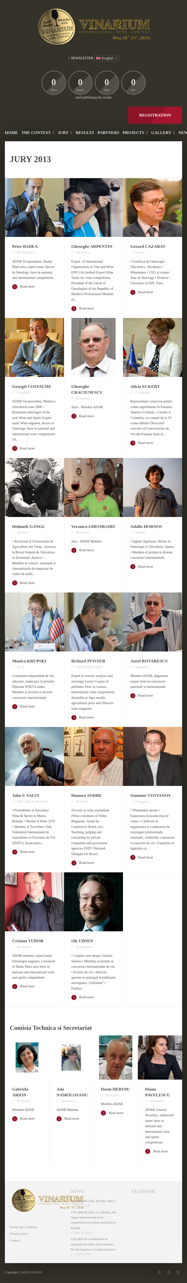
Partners (108, 132)
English (104, 58)
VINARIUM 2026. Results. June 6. (93, 1201)
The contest (36, 132)
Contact (15, 1240)
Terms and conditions (23, 1227)
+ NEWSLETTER (80, 58)
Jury (63, 132)
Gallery (161, 132)
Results (84, 132)
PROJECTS (133, 132)
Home (11, 132)
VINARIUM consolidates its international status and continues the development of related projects (93, 1244)
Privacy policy (19, 1233)
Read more (23, 286)
